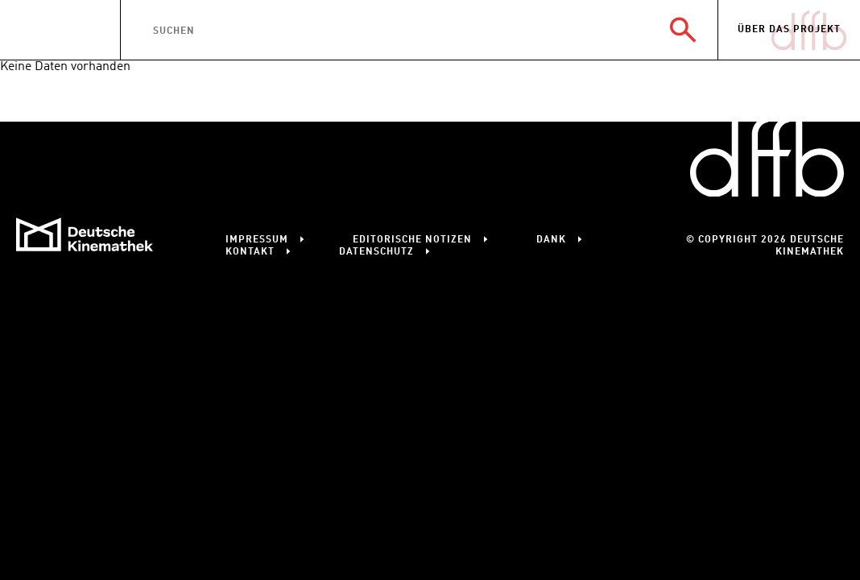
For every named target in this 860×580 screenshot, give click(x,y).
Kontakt (250, 252)
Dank (551, 240)
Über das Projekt (789, 30)
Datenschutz (376, 252)
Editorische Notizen (412, 240)
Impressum (256, 240)
